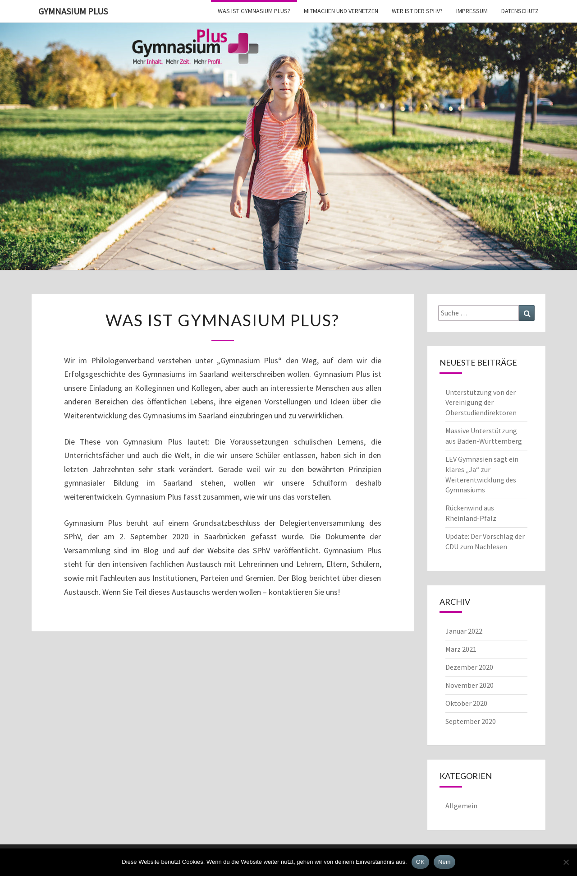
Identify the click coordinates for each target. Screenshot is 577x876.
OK (420, 861)
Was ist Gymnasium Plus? (254, 11)
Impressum (472, 11)
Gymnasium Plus (73, 11)
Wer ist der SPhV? (417, 11)
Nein (444, 861)
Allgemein (461, 805)
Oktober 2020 (466, 703)
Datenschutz (520, 11)
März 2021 (460, 649)
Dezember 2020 (469, 667)
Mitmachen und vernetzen (341, 11)
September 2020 (470, 721)
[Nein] (565, 862)
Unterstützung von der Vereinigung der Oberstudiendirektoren (481, 402)
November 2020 (469, 685)
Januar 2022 (463, 630)
